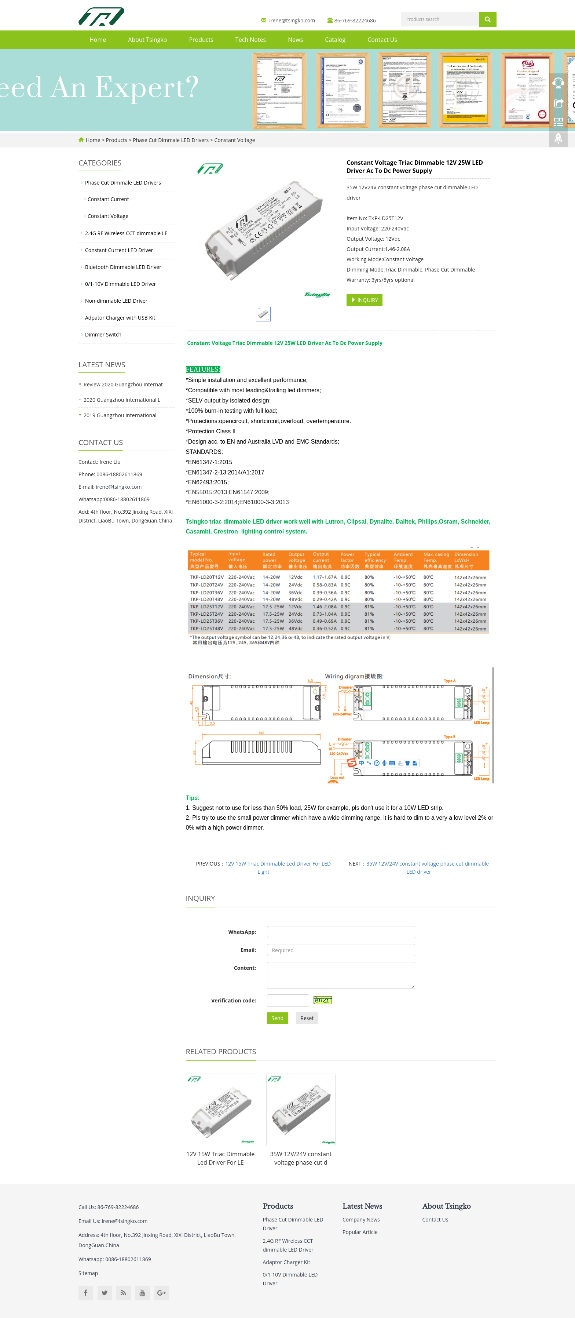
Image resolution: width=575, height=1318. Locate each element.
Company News (361, 1219)
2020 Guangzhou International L (122, 399)
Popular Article (360, 1231)
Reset (307, 1018)
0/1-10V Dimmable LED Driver (120, 283)
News (295, 40)
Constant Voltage (234, 139)
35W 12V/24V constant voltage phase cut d (301, 1158)
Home (97, 40)
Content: (245, 967)
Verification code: (233, 1000)
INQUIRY (364, 299)
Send (277, 1018)
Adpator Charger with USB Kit (120, 317)
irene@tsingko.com (292, 20)
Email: (248, 949)
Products (201, 40)
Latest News (362, 1206)
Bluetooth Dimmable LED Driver (123, 266)
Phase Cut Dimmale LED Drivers (171, 139)
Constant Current (108, 199)
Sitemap (88, 1273)
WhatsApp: (242, 931)
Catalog (335, 40)
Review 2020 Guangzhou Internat (123, 384)
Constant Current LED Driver (119, 250)
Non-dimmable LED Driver (116, 300)
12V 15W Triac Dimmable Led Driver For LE (220, 1158)
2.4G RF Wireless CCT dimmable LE (126, 233)
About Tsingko (147, 40)
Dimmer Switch (103, 334)
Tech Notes (250, 40)
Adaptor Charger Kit (286, 1262)
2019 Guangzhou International (120, 415)
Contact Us (382, 40)
